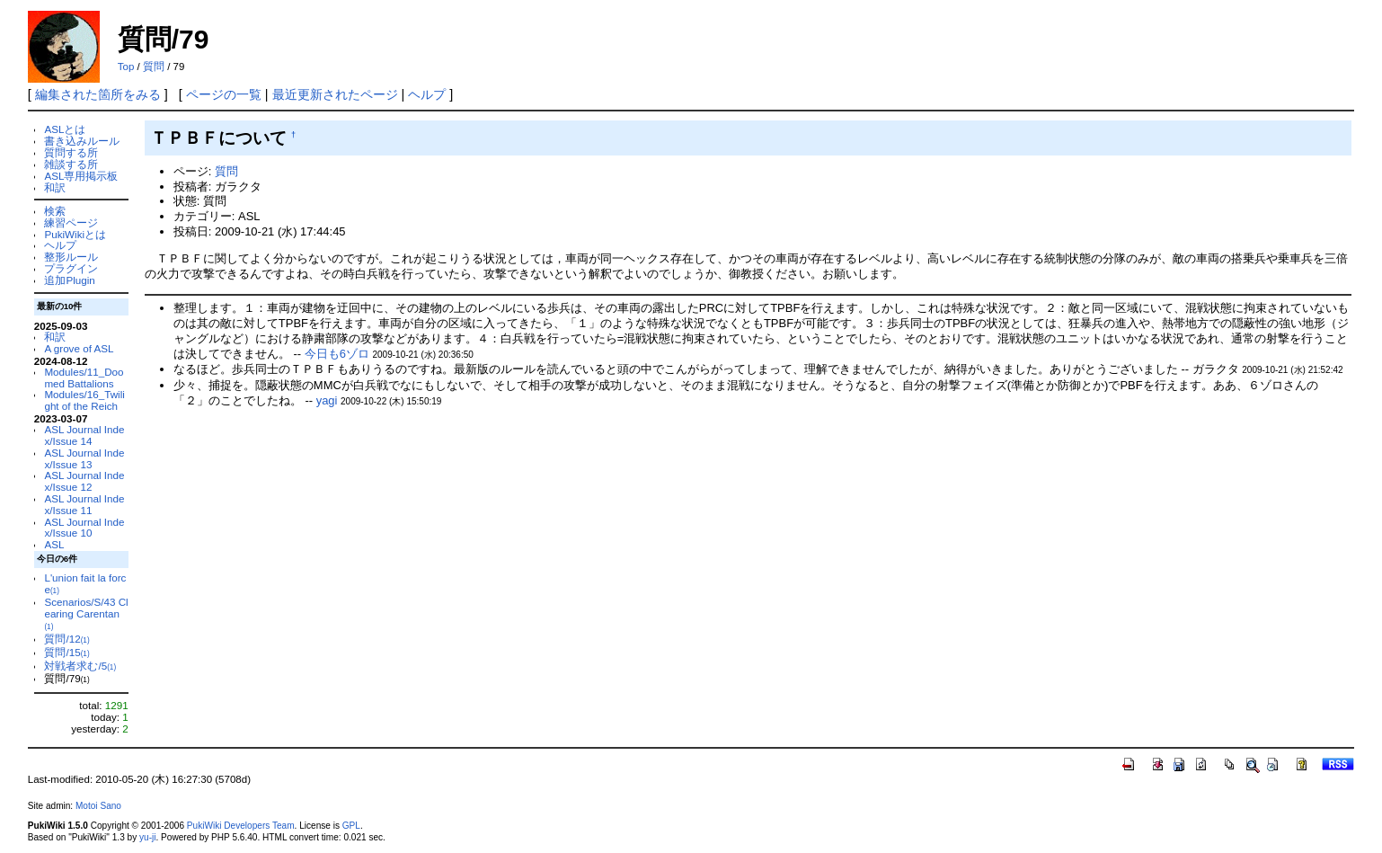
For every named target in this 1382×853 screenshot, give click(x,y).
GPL (351, 826)
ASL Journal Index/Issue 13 (84, 458)
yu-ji (147, 837)
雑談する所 (71, 164)
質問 (153, 66)
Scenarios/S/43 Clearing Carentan (86, 613)
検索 (55, 211)
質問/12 (66, 638)
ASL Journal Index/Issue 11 (84, 504)
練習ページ (71, 222)
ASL (54, 544)
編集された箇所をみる (98, 94)
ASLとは (64, 129)
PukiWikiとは (75, 234)
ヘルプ (427, 94)
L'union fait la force (85, 583)
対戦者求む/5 (80, 665)
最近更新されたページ (335, 94)
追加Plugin (69, 280)
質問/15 (66, 652)
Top (126, 66)
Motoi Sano (98, 806)
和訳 (55, 187)
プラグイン (71, 268)
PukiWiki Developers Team (241, 826)
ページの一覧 (223, 94)
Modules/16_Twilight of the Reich (84, 400)
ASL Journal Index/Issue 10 (84, 527)
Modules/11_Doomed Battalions (83, 377)
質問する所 (71, 152)
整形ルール (71, 256)
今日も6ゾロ (337, 353)
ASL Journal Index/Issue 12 (84, 481)
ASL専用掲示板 (81, 176)
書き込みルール (82, 141)
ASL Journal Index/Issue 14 (84, 435)
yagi (327, 400)
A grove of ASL (78, 348)
